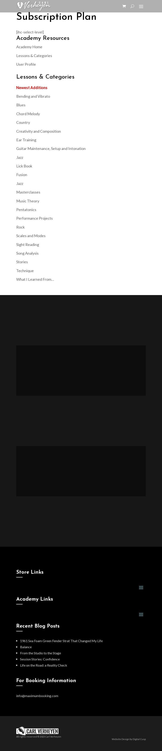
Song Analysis (27, 253)
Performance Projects (34, 218)
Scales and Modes (31, 235)
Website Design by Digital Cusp (129, 739)
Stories (22, 261)
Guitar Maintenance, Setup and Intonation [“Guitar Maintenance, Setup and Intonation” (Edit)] (51, 148)
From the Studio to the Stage (40, 653)
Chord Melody (28, 113)
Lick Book (24, 166)
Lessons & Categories (34, 55)
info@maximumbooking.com (37, 696)
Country (23, 122)
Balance (26, 647)
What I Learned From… (35, 279)
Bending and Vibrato (33, 96)
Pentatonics (26, 209)
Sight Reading (27, 244)
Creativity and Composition (38, 131)
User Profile (26, 64)
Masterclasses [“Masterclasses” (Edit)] (28, 192)
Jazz (19, 157)
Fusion (21, 174)
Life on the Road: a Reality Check (43, 665)
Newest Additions (31, 87)
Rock (20, 227)
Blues (21, 105)
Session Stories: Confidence (40, 659)
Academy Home (29, 46)
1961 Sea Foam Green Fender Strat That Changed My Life (61, 641)
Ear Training (26, 140)
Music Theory (27, 201)
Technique (25, 270)
